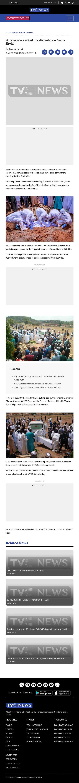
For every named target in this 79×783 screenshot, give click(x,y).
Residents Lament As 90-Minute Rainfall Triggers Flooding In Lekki (37, 629)
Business (10, 733)
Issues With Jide (34, 725)
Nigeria (29, 32)
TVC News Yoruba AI (63, 725)
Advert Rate (15, 3)
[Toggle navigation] (69, 18)
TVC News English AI (63, 741)
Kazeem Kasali (16, 49)
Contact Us (11, 759)
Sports (9, 737)
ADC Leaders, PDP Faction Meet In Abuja (25, 570)
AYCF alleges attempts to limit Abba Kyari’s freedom (38, 383)
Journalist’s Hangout (37, 729)
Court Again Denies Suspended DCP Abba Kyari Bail (37, 387)
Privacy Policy (13, 767)
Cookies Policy (13, 763)
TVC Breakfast (33, 737)
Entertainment (13, 745)
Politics (10, 729)
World (9, 725)
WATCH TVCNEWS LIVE (18, 18)
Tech (8, 741)
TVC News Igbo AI (62, 737)
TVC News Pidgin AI (63, 733)
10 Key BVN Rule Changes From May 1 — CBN (28, 599)
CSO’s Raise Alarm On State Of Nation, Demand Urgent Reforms (36, 658)
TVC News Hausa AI (63, 729)
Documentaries (34, 741)
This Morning (33, 733)
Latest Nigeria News (15, 32)
